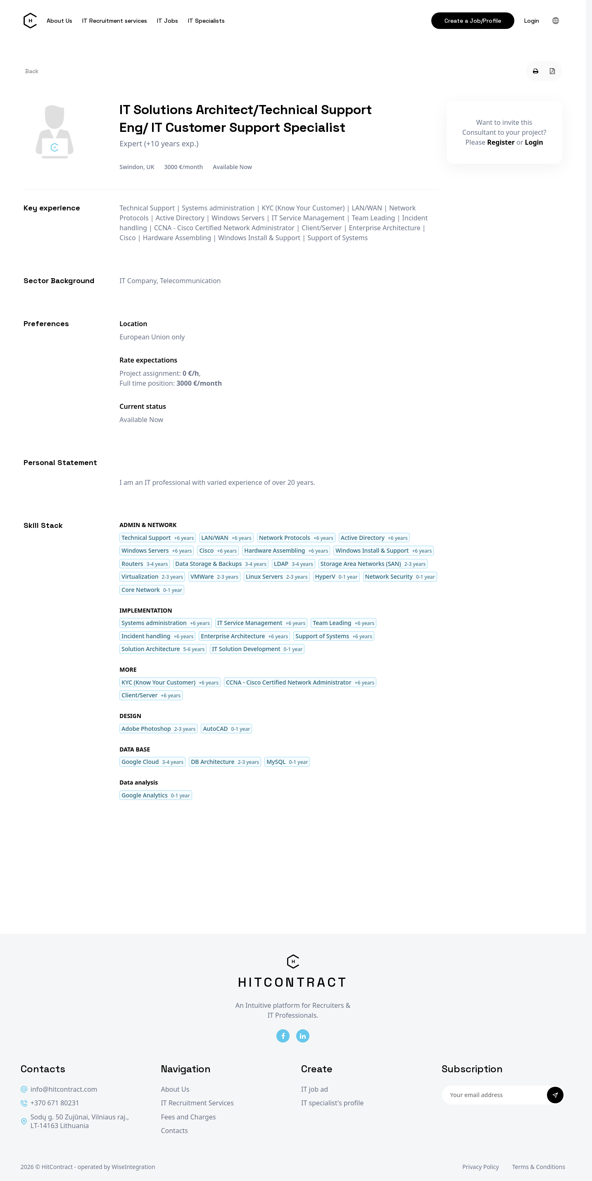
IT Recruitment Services (197, 1103)
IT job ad (314, 1089)
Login (531, 20)
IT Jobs (167, 20)
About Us (59, 20)
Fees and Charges (188, 1117)
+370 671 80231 (50, 1103)
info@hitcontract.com (59, 1089)
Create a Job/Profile (473, 20)
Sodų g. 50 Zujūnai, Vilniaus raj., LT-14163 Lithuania (75, 1122)
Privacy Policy (480, 1167)
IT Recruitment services (114, 20)
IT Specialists (206, 20)
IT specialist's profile (332, 1103)
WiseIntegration (133, 1167)
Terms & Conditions (539, 1167)
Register (501, 142)
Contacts (174, 1130)
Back (31, 71)
